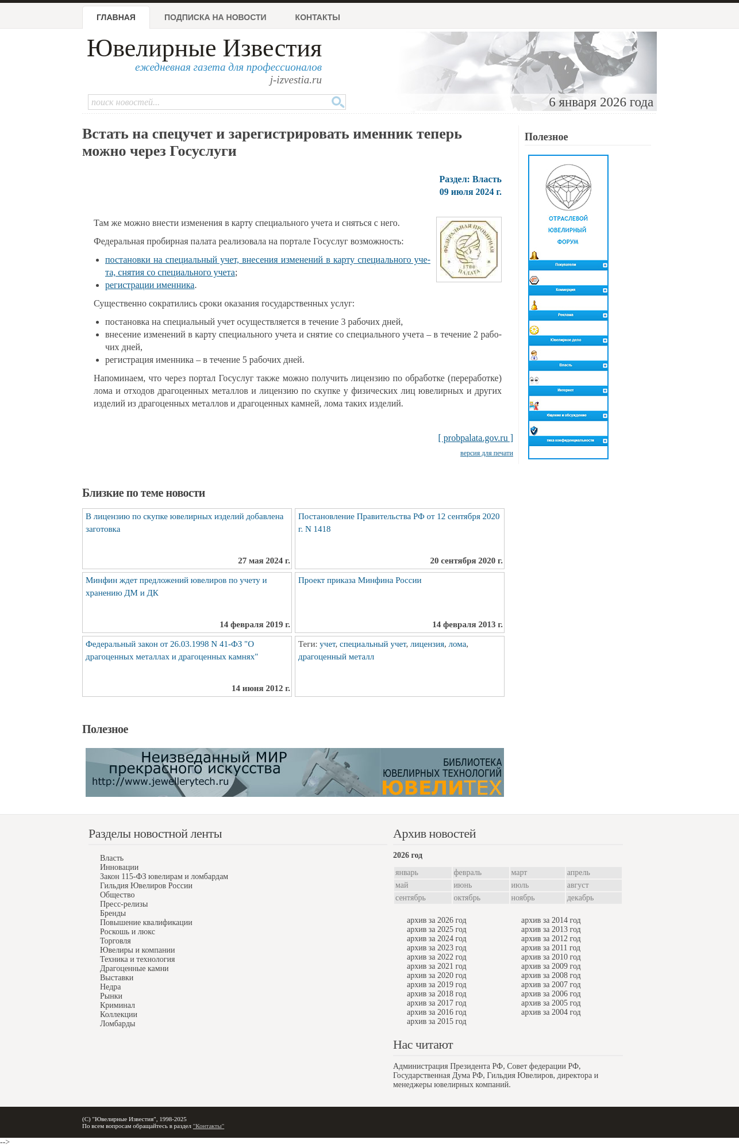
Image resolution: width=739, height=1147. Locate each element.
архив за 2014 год (551, 920)
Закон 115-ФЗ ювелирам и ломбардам (164, 876)
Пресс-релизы (124, 904)
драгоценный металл (336, 656)
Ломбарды (117, 1023)
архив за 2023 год (437, 947)
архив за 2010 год (551, 957)
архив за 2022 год (437, 957)
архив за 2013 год (551, 929)
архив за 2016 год (437, 1012)
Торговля (115, 941)
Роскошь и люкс (127, 931)
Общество (117, 895)
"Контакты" (208, 1125)
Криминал (117, 1005)
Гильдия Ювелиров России (146, 885)
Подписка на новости (215, 17)
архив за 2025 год (437, 929)
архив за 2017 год (437, 1003)
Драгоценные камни (134, 968)
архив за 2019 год (437, 984)
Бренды (113, 913)
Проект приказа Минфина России (359, 580)
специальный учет (373, 644)
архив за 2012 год (551, 938)
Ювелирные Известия (204, 48)
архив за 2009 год (551, 966)
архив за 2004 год (551, 1012)
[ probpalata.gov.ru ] (475, 438)
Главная (116, 17)
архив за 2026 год (437, 920)
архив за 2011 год (550, 947)
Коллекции (118, 1014)
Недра (110, 987)
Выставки (116, 977)
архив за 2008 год (551, 975)
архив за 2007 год (551, 984)
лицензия (427, 644)
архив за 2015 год (437, 1021)
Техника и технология (137, 959)
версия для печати (486, 453)
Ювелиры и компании (137, 950)
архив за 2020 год (437, 975)
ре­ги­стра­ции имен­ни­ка (149, 285)
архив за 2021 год (437, 966)
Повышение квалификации (146, 922)
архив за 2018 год (437, 993)
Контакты (317, 17)
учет (327, 644)
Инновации (119, 867)
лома (458, 644)
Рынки (111, 996)
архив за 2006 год (551, 993)
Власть (112, 858)
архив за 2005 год (551, 1003)
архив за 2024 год (437, 938)
